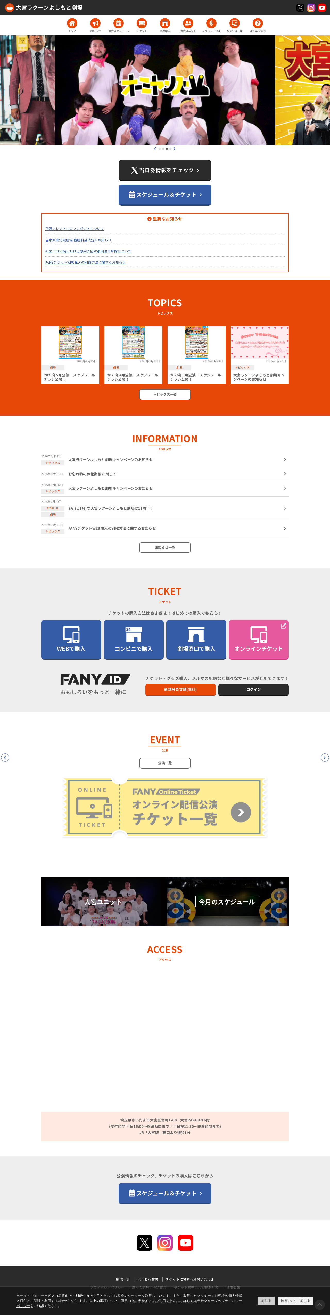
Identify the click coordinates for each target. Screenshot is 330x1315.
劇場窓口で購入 (196, 638)
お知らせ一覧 (165, 547)
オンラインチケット (258, 638)
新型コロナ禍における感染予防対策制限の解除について (88, 251)
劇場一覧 (123, 1279)
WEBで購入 (71, 638)
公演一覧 (165, 762)
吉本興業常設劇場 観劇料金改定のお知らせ (78, 239)
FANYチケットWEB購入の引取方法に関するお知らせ (85, 262)
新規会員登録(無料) (180, 689)
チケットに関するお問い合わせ (190, 1279)
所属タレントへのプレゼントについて (74, 228)
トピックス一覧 (165, 394)
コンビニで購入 (134, 638)
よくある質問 (147, 1279)
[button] (160, 149)
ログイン (253, 689)
